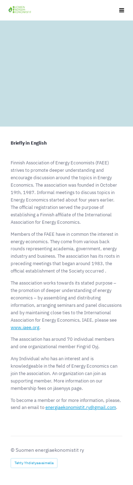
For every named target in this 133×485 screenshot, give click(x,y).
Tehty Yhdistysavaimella (34, 463)
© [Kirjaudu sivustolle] (13, 450)
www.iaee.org (25, 328)
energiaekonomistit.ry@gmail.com (80, 407)
